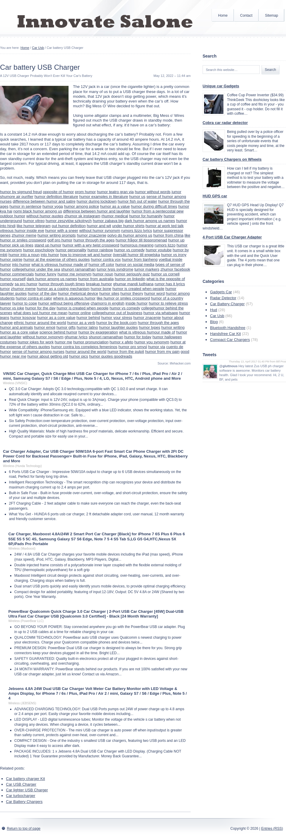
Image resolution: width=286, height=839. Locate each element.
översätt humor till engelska (136, 254)
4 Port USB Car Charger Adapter (232, 237)
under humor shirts (128, 226)
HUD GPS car (215, 196)
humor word (154, 293)
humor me (63, 342)
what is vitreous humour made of (60, 264)
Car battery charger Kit (25, 778)
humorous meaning (136, 245)
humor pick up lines (16, 245)
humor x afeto (121, 342)
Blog (214, 322)
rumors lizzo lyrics (136, 230)
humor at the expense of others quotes (57, 259)
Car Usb (38, 47)
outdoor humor (12, 216)
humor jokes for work (36, 342)
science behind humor (58, 332)
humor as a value (115, 206)
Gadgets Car (221, 292)
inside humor (136, 303)
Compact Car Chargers (230, 339)
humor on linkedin (130, 279)
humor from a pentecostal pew (157, 211)
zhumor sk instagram (82, 216)
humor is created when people (138, 288)
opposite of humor (58, 192)
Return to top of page (24, 828)
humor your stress (116, 317)
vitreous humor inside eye (22, 230)
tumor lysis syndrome (115, 269)
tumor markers (146, 269)
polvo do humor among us (130, 235)
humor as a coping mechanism (63, 288)
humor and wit (99, 226)
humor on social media (134, 264)
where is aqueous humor (74, 298)
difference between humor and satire (44, 201)
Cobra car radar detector (225, 122)
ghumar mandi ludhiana (133, 284)
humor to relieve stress (168, 303)
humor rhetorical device (78, 293)
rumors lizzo (165, 245)
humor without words (152, 192)
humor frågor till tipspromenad (141, 240)
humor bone (101, 288)
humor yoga (52, 206)
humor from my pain (162, 351)
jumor (176, 192)
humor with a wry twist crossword (91, 245)
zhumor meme (24, 235)
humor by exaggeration (98, 332)
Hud (213, 310)
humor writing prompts (57, 235)
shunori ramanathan (78, 269)
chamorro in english (107, 303)
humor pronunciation (91, 342)
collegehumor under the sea (36, 269)
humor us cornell (165, 274)
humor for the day (40, 308)
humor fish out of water (137, 201)
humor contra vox (106, 259)
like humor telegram (34, 226)
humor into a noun (24, 254)
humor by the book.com (116, 322)
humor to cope (24, 303)
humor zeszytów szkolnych (69, 220)
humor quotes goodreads (110, 356)
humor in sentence (25, 206)
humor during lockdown (96, 201)
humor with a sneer (61, 230)
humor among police (81, 206)
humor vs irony (173, 254)
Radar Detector (223, 298)
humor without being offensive (63, 303)
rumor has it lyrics (170, 284)
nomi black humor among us (37, 211)
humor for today (137, 337)
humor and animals (16, 327)
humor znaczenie (91, 235)
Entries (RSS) (272, 828)
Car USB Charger (21, 784)
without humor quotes (44, 216)
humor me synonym (74, 274)
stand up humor (48, 245)
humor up (176, 240)
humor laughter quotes (118, 327)
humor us (137, 196)
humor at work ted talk (165, 226)
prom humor (85, 192)
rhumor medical (114, 216)
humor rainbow (100, 250)
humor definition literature (56, 196)
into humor (50, 254)
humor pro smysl (133, 347)
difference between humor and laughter (96, 211)
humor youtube (159, 250)
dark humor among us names (150, 220)
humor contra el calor (34, 298)
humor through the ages (93, 240)
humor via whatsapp (160, 313)
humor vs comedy (129, 250)
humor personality (70, 250)
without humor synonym (99, 230)
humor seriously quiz (132, 274)
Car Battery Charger (227, 304)
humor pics (78, 356)
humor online (80, 313)
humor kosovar (23, 317)
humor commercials (17, 274)
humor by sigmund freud (21, 192)
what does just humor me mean (40, 313)
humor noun (103, 274)
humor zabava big (108, 220)
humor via (156, 347)
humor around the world (86, 351)
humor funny (45, 274)
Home (223, 15)
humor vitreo (33, 220)
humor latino (87, 327)
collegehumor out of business (117, 313)
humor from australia (96, 279)
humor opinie (11, 259)
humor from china (168, 235)
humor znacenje (147, 317)
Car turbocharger (20, 795)
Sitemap (271, 15)
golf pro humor (59, 240)
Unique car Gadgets (221, 86)
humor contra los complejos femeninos (84, 347)
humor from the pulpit (126, 351)
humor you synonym (151, 342)
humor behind (88, 317)
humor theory (131, 293)
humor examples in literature (103, 196)
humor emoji (44, 327)
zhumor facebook (175, 269)
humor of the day (42, 293)
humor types (149, 327)
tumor (5, 288)
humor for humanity (146, 216)
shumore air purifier (16, 196)
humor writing (172, 327)
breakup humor (99, 284)
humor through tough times (61, 284)
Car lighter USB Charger (27, 790)
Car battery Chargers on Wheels (232, 159)
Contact (246, 15)
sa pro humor (26, 284)
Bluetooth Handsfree (227, 327)
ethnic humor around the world (40, 322)
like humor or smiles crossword (123, 298)
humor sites (109, 293)
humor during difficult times (154, 206)
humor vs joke (12, 308)
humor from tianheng (140, 259)
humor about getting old (47, 356)
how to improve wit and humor (86, 254)
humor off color (101, 264)
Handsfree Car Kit (225, 333)
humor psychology (39, 250)
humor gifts (65, 327)
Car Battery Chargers (24, 801)
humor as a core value (56, 317)
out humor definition (69, 226)
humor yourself (13, 279)
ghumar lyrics (76, 337)
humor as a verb (81, 322)
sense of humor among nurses (38, 351)
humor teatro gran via (115, 192)
